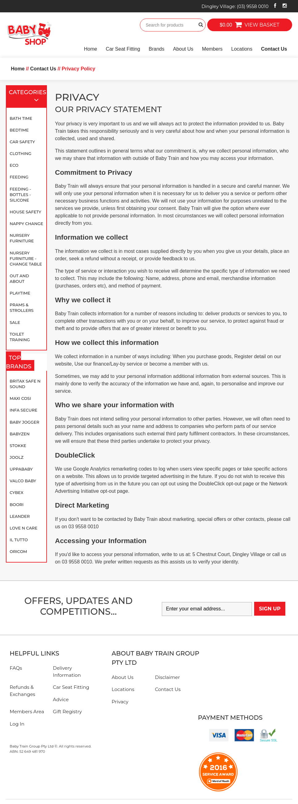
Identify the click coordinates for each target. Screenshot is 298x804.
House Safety (25, 211)
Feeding (19, 176)
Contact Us (274, 49)
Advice (61, 699)
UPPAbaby (21, 469)
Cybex (16, 492)
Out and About (19, 278)
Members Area (27, 711)
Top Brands (20, 362)
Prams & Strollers (21, 307)
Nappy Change (26, 223)
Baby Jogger (24, 422)
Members (212, 49)
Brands (157, 49)
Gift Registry (67, 711)
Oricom (18, 551)
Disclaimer (167, 677)
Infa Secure (23, 410)
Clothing (20, 153)
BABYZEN (19, 433)
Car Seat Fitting (123, 49)
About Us (183, 49)
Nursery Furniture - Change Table (26, 258)
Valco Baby (23, 480)
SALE (15, 322)
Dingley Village (234, 6)
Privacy (120, 702)
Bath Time (21, 118)
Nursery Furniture (22, 238)
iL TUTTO (19, 539)
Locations (242, 49)
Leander (20, 516)
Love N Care (23, 528)
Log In (17, 724)
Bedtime (19, 130)
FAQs (16, 668)
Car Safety (22, 141)
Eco (14, 165)
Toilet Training (20, 337)
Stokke (18, 445)
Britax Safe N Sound (25, 384)
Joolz (16, 457)
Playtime (20, 293)
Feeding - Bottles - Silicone (20, 194)
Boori (16, 504)
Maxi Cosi (20, 398)
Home (90, 49)
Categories (27, 97)
